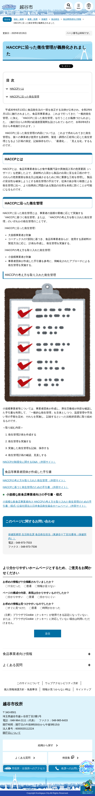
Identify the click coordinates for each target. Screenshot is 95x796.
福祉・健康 (19, 19)
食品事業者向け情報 (72, 19)
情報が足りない (46, 586)
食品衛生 (55, 19)
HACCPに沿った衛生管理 (24, 96)
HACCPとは (17, 88)
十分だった (14, 586)
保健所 (44, 19)
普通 (29, 586)
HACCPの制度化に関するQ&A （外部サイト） (29, 461)
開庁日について (12, 732)
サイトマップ (83, 689)
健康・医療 (33, 19)
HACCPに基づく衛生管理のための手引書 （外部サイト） (36, 487)
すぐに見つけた (17, 607)
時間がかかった (51, 607)
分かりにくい (47, 596)
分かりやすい (15, 596)
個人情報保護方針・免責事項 (20, 689)
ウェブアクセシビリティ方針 (61, 683)
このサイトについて (28, 683)
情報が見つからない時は (56, 689)
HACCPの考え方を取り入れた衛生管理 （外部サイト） (34, 480)
